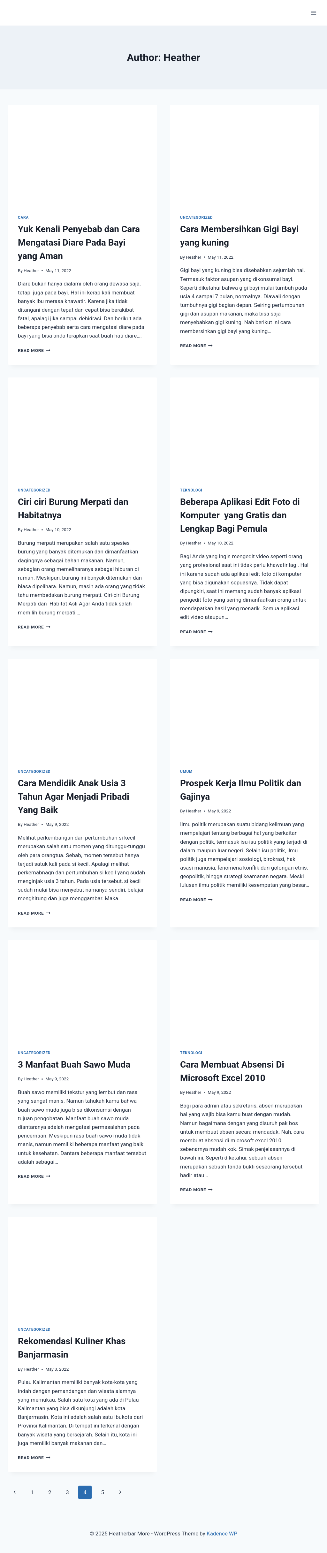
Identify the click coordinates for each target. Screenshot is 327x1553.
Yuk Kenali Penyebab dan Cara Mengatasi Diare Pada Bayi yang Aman (79, 242)
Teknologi (191, 490)
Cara (23, 217)
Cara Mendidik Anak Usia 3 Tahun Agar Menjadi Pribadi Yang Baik (73, 796)
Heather (31, 270)
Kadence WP (222, 1533)
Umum (186, 771)
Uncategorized (196, 217)
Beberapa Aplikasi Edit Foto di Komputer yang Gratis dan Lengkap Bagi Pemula (240, 515)
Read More (34, 350)
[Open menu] (313, 13)
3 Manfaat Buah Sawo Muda (74, 1064)
